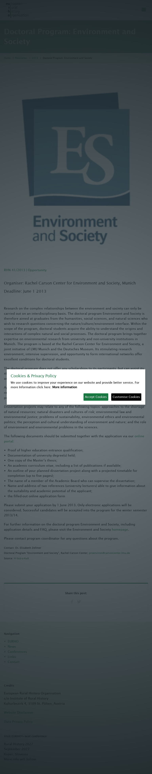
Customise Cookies (126, 397)
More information (64, 387)
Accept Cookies (96, 397)
